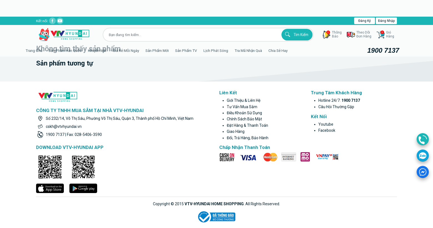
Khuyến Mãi (110, 50)
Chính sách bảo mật (244, 119)
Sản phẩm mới (170, 50)
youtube (325, 124)
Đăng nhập (386, 21)
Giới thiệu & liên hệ (243, 100)
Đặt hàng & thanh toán (247, 125)
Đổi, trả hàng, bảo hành (247, 138)
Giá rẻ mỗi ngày (139, 50)
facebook (326, 130)
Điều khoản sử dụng (244, 113)
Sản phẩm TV (199, 50)
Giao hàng (236, 131)
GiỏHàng (387, 34)
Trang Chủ (47, 50)
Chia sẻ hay (291, 50)
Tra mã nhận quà (261, 50)
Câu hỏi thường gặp (336, 107)
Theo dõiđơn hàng (363, 34)
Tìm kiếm (295, 34)
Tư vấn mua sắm (242, 107)
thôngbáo (334, 34)
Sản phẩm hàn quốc (78, 50)
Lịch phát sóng (229, 50)
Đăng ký (364, 21)
